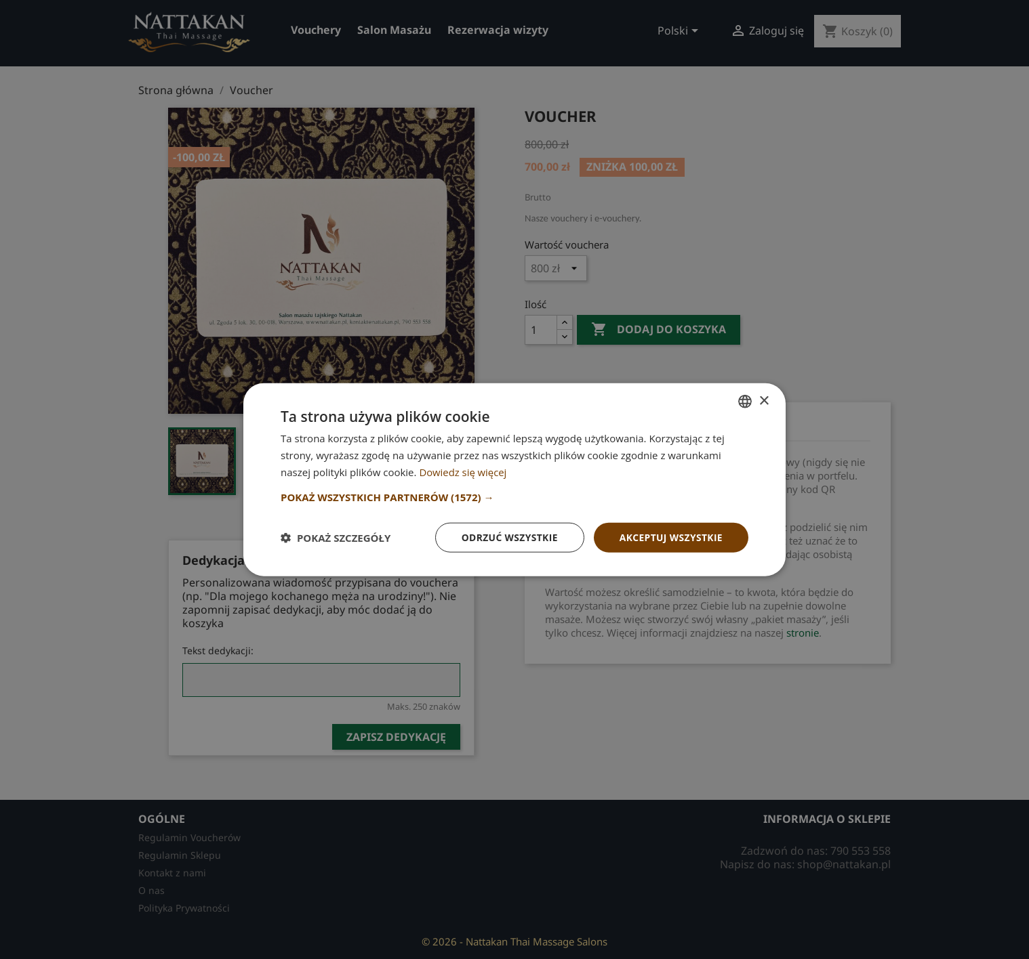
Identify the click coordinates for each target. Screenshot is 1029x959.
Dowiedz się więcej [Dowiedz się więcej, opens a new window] (463, 471)
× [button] (764, 401)
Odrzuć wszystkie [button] (508, 536)
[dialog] (514, 479)
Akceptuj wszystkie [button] (670, 536)
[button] (514, 496)
